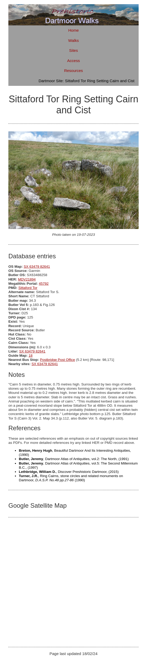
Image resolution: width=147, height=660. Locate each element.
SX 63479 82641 (37, 267)
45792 (44, 284)
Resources (73, 70)
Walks (73, 40)
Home (73, 30)
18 (30, 355)
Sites (73, 50)
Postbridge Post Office (57, 360)
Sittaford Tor (27, 288)
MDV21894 (27, 279)
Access (73, 60)
